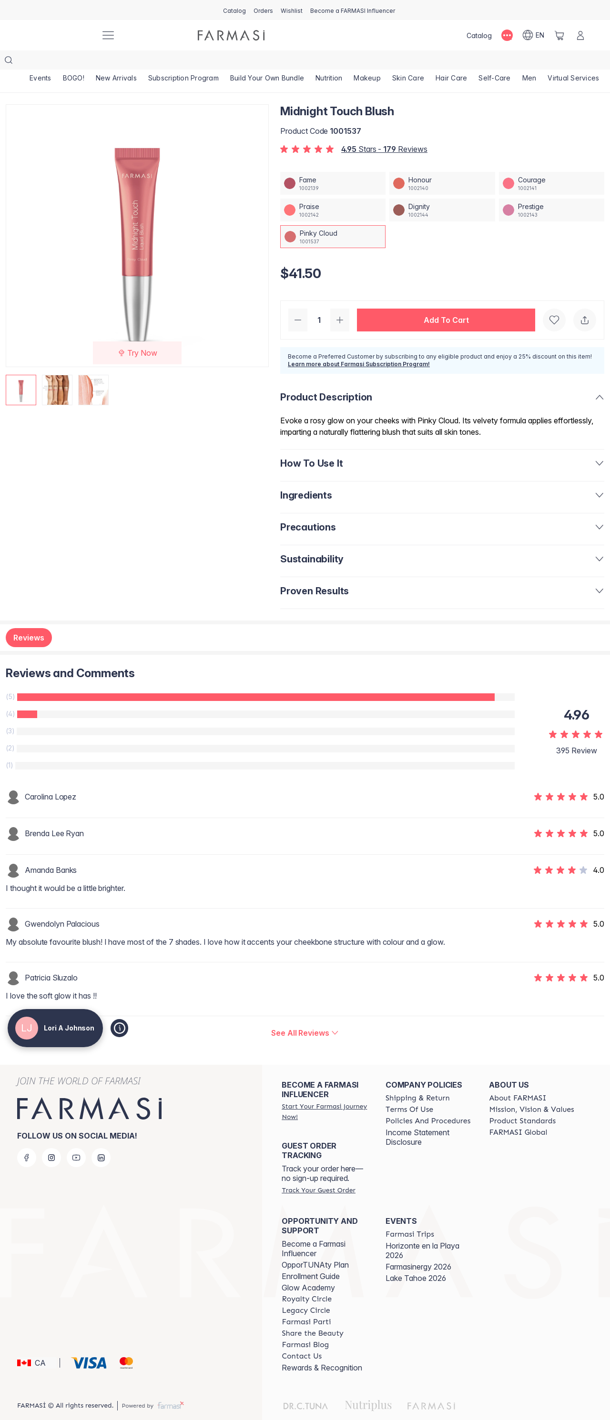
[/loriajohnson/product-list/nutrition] (336, 61)
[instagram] (51, 1138)
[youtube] (76, 1138)
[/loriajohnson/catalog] (234, 10)
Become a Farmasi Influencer (314, 1229)
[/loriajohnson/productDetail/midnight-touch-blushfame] (333, 164)
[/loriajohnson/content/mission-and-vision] (531, 1090)
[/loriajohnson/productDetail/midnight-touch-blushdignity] (442, 191)
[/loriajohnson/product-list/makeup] (376, 61)
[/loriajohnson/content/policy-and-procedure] (428, 1102)
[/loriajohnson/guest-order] (318, 1171)
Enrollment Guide (311, 1257)
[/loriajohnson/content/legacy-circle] (306, 1291)
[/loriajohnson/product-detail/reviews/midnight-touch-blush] (305, 1014)
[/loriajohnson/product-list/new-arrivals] (119, 61)
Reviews (28, 618)
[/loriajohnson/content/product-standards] (522, 1102)
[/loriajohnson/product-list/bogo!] (75, 61)
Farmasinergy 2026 (418, 1247)
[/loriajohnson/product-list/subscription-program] (188, 61)
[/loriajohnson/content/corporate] (518, 1113)
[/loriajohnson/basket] (559, 35)
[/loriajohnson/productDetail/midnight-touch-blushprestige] (551, 191)
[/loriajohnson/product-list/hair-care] (462, 61)
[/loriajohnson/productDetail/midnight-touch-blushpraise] (333, 191)
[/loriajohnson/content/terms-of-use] (409, 1090)
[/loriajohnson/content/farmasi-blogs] (305, 1325)
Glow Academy (308, 1268)
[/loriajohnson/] (57, 35)
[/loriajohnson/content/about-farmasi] (517, 1079)
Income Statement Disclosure (417, 1118)
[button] (446, 301)
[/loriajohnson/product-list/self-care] (507, 61)
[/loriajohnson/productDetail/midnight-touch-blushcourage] (551, 164)
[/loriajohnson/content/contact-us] (302, 1337)
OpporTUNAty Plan (315, 1245)
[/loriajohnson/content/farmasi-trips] (410, 1215)
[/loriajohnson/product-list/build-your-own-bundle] (273, 61)
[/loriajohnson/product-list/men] (542, 61)
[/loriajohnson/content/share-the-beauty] (313, 1314)
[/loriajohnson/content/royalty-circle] (307, 1280)
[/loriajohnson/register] (263, 10)
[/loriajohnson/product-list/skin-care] (418, 61)
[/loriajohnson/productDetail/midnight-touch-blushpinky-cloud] (333, 217)
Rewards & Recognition (322, 1348)
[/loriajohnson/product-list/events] (41, 61)
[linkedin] (101, 1138)
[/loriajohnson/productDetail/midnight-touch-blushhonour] (442, 164)
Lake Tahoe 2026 (416, 1259)
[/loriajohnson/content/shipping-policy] (418, 1079)
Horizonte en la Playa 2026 (422, 1231)
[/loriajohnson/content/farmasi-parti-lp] (306, 1303)
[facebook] (26, 1138)
